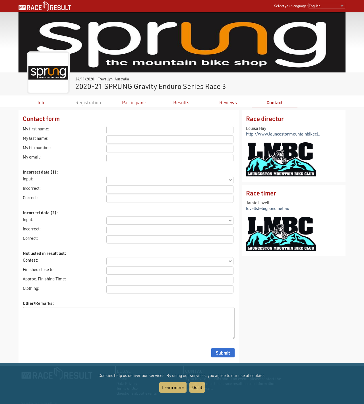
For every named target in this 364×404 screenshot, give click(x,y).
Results (181, 102)
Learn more (173, 387)
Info (42, 102)
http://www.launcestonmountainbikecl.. (283, 134)
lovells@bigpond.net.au (267, 208)
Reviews (228, 102)
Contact (274, 102)
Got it (197, 387)
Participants (135, 102)
